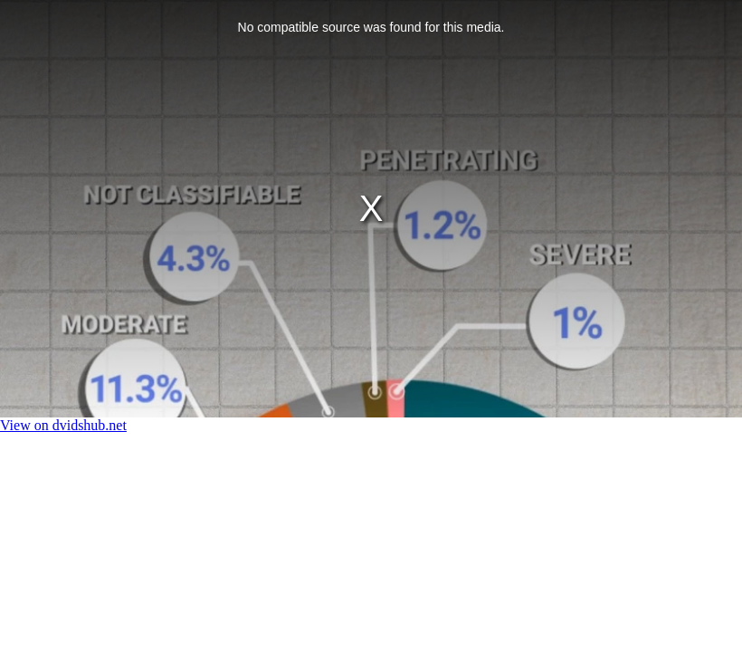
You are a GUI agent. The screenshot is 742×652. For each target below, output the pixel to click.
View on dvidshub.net (63, 425)
